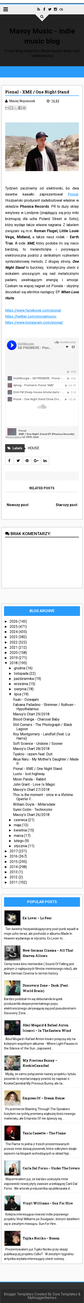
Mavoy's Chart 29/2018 (31, 714)
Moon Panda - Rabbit (29, 779)
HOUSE (33, 448)
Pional (73, 194)
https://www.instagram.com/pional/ (34, 322)
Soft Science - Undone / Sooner (38, 743)
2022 (14, 642)
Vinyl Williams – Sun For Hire (48, 1203)
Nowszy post (17, 505)
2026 (14, 621)
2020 (14, 652)
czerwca (21, 820)
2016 (14, 856)
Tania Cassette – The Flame (44, 1133)
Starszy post (66, 505)
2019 (14, 658)
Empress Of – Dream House (44, 1098)
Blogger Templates (19, 1294)
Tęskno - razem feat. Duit (32, 754)
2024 (14, 632)
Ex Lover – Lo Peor (37, 918)
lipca (18, 694)
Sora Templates (65, 1294)
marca (19, 835)
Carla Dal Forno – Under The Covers (51, 1168)
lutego (19, 841)
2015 (14, 862)
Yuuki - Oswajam (26, 699)
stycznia (21, 846)
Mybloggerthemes (42, 1298)
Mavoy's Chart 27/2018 (31, 789)
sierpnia (20, 689)
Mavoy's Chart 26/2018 (31, 815)
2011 (14, 882)
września (21, 684)
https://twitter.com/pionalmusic (30, 316)
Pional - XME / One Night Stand (37, 769)
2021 (14, 647)
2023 (14, 637)
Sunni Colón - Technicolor (32, 809)
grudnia (20, 668)
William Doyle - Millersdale (34, 804)
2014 (14, 867)
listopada (21, 673)
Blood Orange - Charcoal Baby (36, 719)
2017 (14, 851)
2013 (14, 872)
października (24, 679)
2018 (14, 663)
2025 (14, 626)
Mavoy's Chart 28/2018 (31, 749)
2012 (14, 877)
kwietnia (21, 830)
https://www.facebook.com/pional (33, 310)
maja (18, 825)
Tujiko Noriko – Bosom (41, 1238)
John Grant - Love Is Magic (34, 784)
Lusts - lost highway (29, 774)
